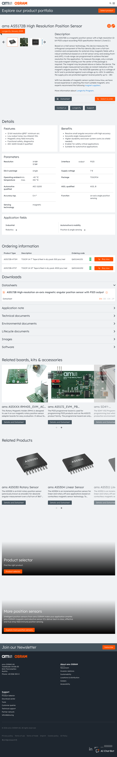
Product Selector (8, 696)
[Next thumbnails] (44, 42)
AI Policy (63, 736)
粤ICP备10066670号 (9, 740)
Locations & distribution (69, 678)
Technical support (9, 709)
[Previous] (56, 427)
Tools (4, 702)
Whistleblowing (8, 715)
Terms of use (20, 736)
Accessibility (65, 684)
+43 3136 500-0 (14, 674)
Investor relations (67, 671)
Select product (106, 10)
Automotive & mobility (70, 225)
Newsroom (64, 668)
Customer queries (9, 705)
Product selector (13, 571)
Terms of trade (32, 736)
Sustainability (65, 674)
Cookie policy (53, 736)
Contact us (61, 108)
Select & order (105, 99)
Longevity (76, 108)
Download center (8, 699)
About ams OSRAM (69, 664)
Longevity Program (85, 90)
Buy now (103, 259)
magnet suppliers (92, 85)
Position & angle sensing (71, 229)
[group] (24, 394)
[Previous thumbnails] (4, 42)
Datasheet (63, 99)
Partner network (8, 712)
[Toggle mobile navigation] (113, 3)
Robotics (10, 229)
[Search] (110, 3)
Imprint (43, 736)
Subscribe (108, 647)
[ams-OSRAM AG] (14, 3)
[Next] (61, 427)
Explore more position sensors (19, 630)
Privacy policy (7, 736)
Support (90, 108)
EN (100, 299)
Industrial (10, 225)
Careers (63, 681)
